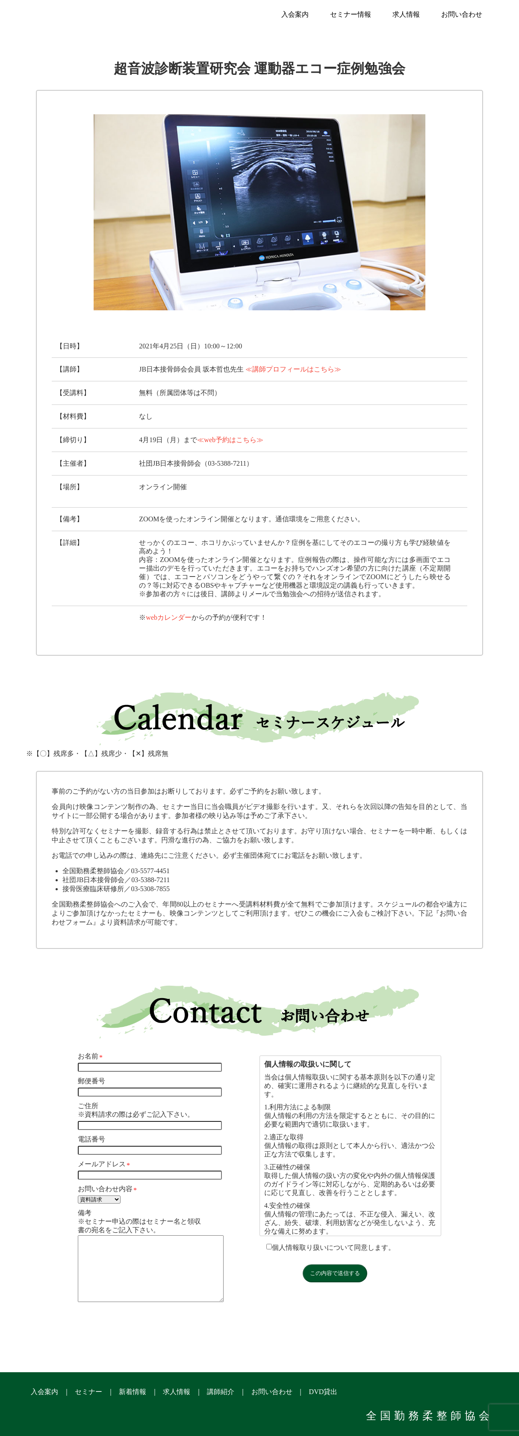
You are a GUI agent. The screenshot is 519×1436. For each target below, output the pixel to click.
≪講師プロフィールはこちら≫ (293, 369)
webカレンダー (169, 617)
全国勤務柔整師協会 (429, 1415)
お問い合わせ (461, 14)
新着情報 (132, 1391)
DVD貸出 (323, 1391)
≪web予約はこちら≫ (230, 439)
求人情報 (406, 14)
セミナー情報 (350, 14)
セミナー (88, 1391)
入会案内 (295, 14)
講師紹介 (220, 1391)
